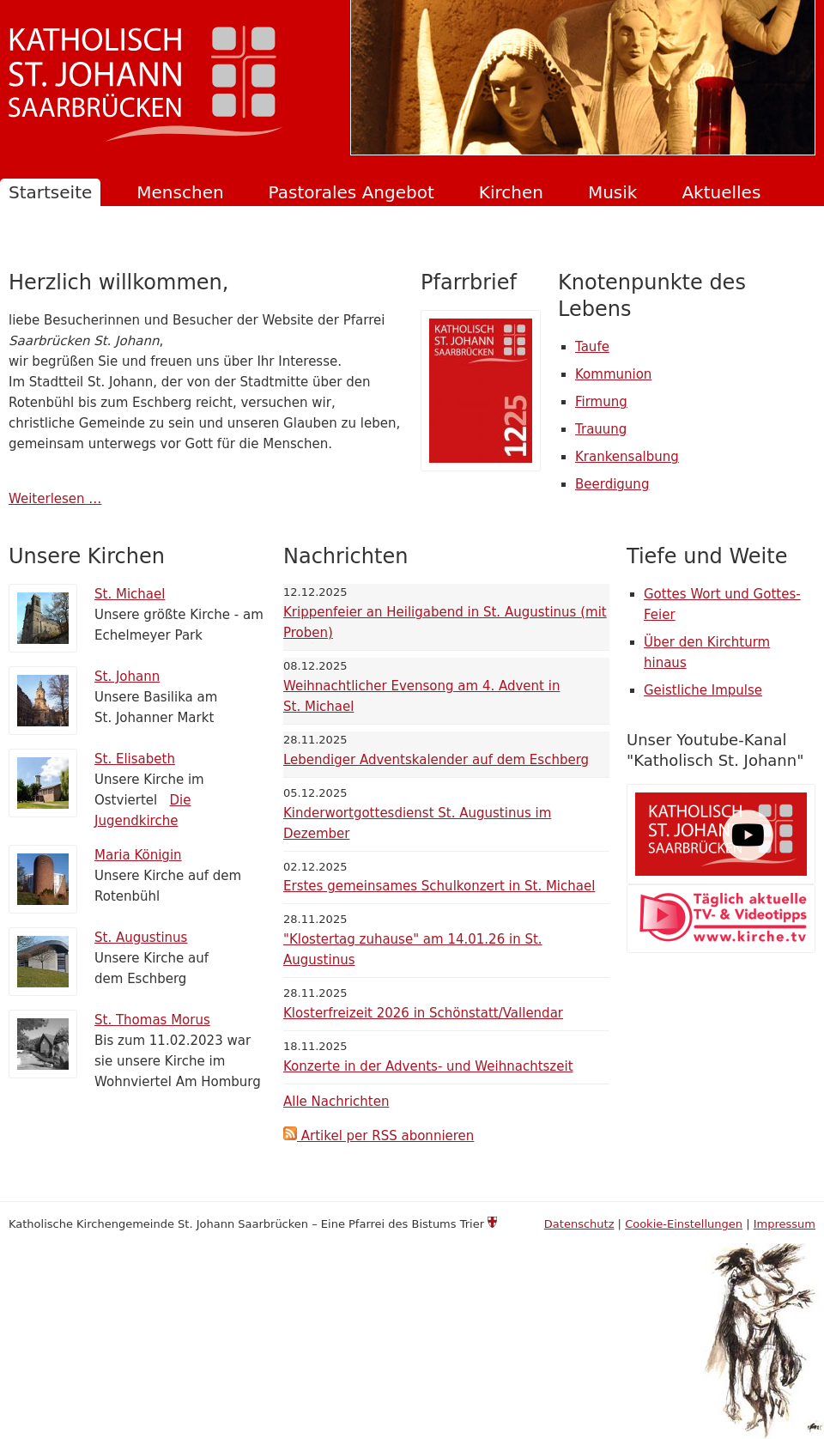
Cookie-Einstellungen (683, 1223)
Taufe (592, 347)
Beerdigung (612, 484)
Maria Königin (138, 855)
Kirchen (511, 192)
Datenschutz (579, 1223)
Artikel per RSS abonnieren (378, 1136)
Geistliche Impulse (703, 690)
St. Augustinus (140, 937)
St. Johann (127, 676)
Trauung (601, 429)
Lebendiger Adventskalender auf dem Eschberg (436, 760)
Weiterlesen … (55, 499)
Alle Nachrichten (336, 1101)
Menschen (179, 192)
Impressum (784, 1223)
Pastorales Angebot (351, 192)
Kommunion (613, 374)
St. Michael (129, 594)
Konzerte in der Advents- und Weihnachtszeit (428, 1066)
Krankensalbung (627, 456)
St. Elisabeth (134, 759)
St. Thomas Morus (152, 1020)
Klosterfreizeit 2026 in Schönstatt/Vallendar (423, 1013)
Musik (613, 192)
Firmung (601, 402)
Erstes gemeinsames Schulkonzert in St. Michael (439, 886)
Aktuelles (721, 192)
